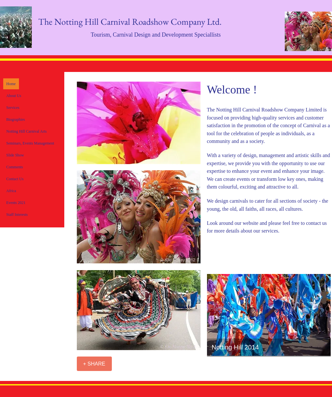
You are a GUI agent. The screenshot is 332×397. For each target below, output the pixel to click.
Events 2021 (16, 202)
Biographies (15, 119)
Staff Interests (17, 214)
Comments (14, 167)
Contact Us (15, 179)
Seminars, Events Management (30, 143)
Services (13, 107)
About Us (13, 95)
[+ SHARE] (94, 364)
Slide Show (15, 155)
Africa (11, 191)
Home (11, 84)
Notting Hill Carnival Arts (26, 131)
